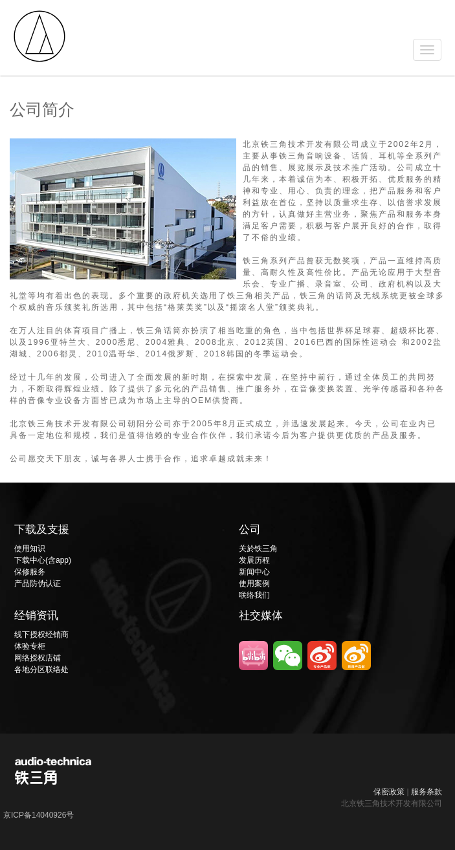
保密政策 (389, 791)
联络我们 (254, 595)
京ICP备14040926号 (38, 815)
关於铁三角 (258, 548)
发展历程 (254, 560)
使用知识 (29, 548)
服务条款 (426, 791)
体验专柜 (29, 646)
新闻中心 (254, 571)
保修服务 (29, 571)
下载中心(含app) (42, 560)
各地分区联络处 (41, 669)
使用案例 (254, 583)
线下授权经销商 (41, 634)
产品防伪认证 (37, 583)
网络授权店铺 (37, 657)
